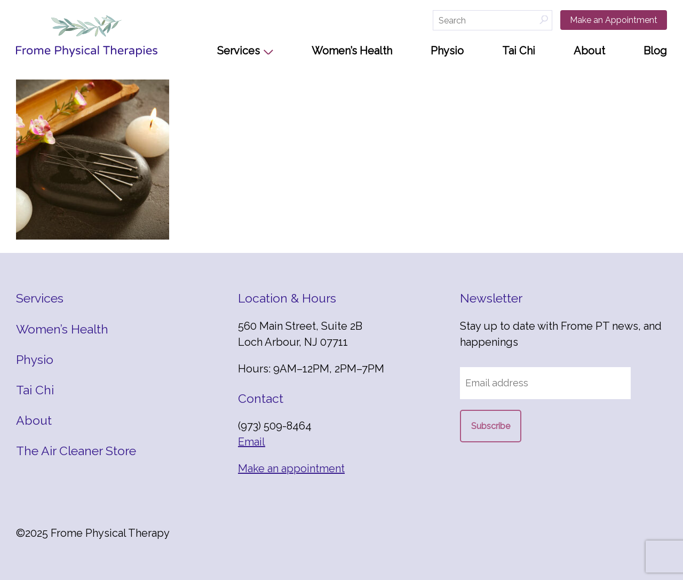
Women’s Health (352, 50)
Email (251, 441)
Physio (447, 50)
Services (238, 50)
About (589, 50)
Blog (655, 50)
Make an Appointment (613, 20)
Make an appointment (291, 468)
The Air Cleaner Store (76, 450)
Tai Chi (518, 50)
